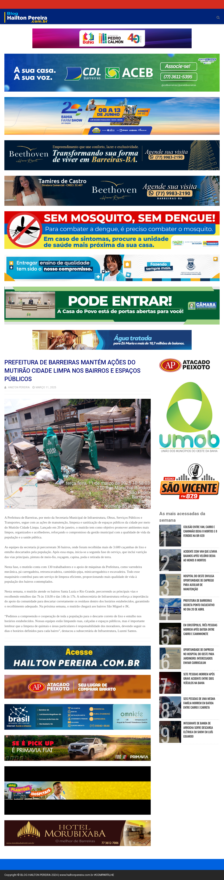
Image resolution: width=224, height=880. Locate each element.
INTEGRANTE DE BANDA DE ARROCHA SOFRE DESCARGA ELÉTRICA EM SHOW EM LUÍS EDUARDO (198, 729)
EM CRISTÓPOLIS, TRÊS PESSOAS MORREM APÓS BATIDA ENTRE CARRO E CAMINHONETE (200, 629)
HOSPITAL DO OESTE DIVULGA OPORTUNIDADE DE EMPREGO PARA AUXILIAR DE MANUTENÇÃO (198, 582)
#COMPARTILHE (104, 874)
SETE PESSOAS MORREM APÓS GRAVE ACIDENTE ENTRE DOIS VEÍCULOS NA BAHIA (199, 678)
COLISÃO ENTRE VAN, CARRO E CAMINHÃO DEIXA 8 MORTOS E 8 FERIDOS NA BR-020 (200, 531)
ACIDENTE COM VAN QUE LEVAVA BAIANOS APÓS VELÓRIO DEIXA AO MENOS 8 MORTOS (200, 555)
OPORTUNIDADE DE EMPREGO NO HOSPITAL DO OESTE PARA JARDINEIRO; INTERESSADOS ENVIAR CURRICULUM (198, 656)
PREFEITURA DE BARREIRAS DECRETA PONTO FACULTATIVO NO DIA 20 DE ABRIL (198, 604)
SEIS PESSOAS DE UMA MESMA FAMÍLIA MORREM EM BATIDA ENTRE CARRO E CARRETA (199, 703)
